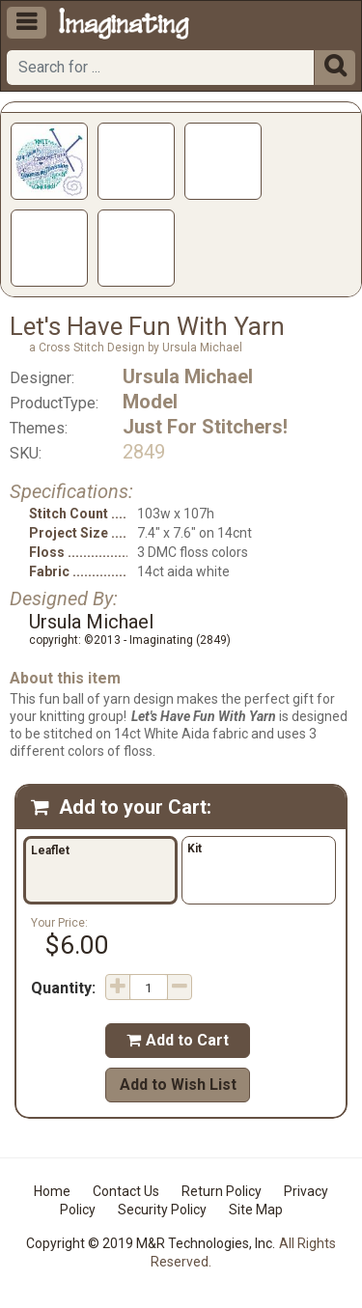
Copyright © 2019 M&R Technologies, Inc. (150, 1243)
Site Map (256, 1209)
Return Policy (221, 1191)
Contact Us (126, 1191)
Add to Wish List (178, 1084)
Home (52, 1191)
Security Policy (162, 1209)
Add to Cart (177, 1040)
